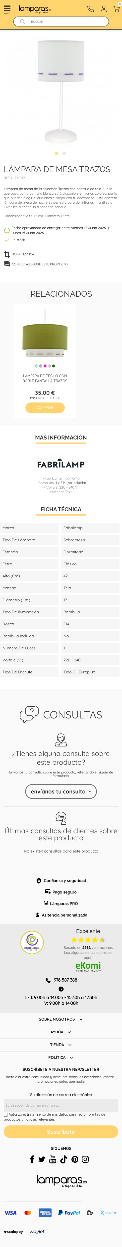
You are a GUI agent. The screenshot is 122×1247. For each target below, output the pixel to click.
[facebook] (32, 1159)
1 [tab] (57, 154)
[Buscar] (65, 22)
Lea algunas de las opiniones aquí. (88, 955)
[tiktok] (64, 1159)
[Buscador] (23, 21)
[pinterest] (74, 1159)
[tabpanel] (61, 92)
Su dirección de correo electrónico (61, 1094)
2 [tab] (64, 154)
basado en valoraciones (88, 947)
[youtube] (52, 1159)
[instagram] (85, 1159)
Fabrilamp (71, 478)
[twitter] (42, 1159)
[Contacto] (91, 9)
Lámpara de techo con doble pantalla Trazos (44, 378)
